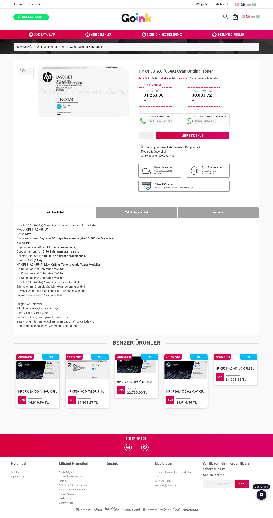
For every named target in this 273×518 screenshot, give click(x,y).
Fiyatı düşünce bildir (153, 151)
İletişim (18, 4)
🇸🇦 (254, 4)
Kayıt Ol (222, 4)
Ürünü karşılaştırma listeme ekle (161, 147)
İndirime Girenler (228, 34)
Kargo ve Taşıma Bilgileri (72, 489)
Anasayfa (24, 46)
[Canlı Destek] (261, 495)
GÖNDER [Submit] (242, 484)
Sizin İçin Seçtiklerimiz (162, 34)
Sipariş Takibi (35, 4)
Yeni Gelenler (98, 34)
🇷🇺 (248, 4)
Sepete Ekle (192, 135)
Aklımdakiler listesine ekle (157, 156)
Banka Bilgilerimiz (68, 472)
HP (63, 46)
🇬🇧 (243, 4)
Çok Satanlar (42, 34)
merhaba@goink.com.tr (167, 485)
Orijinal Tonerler (47, 46)
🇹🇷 (237, 4)
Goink (172, 78)
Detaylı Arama (66, 494)
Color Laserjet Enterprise (86, 46)
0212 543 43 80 (163, 481)
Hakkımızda (65, 498)
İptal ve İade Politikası (70, 476)
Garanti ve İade (67, 502)
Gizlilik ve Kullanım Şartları (73, 485)
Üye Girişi (203, 4)
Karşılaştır (191, 147)
